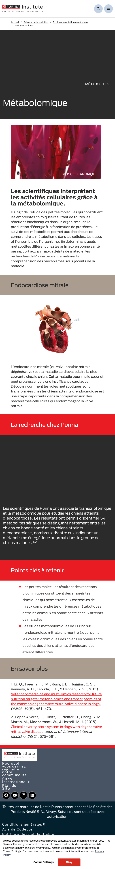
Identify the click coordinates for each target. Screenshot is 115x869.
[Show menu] (108, 8)
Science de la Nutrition (36, 22)
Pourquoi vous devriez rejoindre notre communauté (14, 769)
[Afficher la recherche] (98, 8)
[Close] (109, 841)
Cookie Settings (43, 862)
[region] (57, 852)
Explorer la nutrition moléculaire (70, 22)
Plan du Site (9, 787)
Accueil (15, 22)
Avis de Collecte (17, 829)
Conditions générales (24, 824)
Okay (69, 862)
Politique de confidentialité (28, 834)
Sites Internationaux (16, 780)
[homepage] (22, 8)
